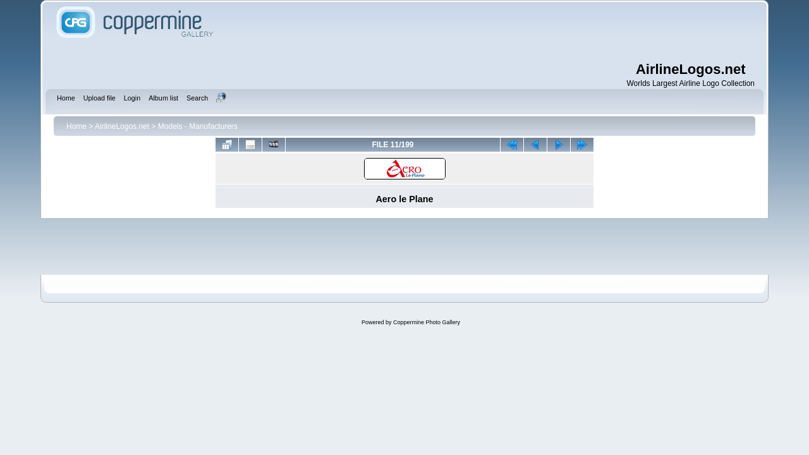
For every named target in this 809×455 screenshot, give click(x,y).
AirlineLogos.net (122, 126)
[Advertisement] (487, 31)
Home (76, 126)
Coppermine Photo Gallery (426, 322)
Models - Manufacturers (198, 126)
